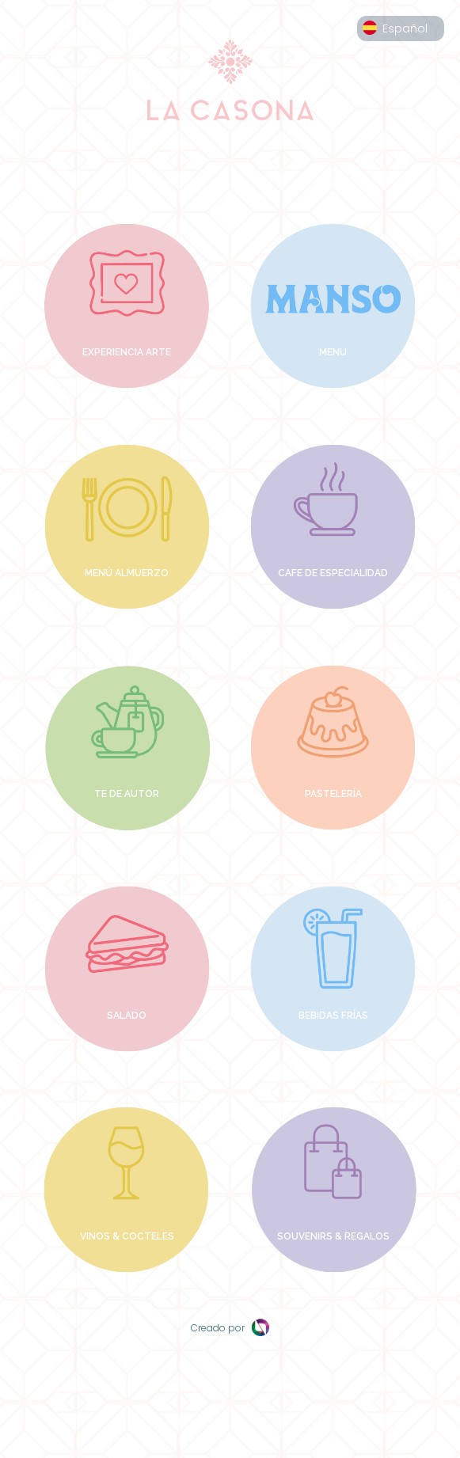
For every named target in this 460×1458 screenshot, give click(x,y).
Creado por (230, 1328)
